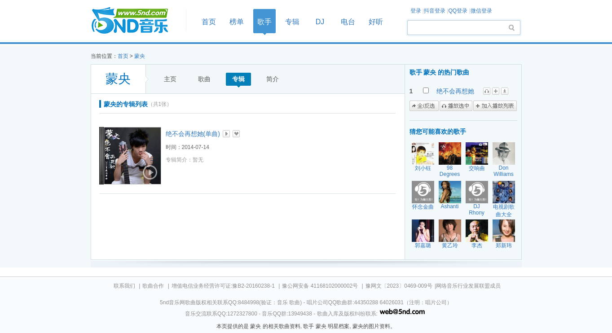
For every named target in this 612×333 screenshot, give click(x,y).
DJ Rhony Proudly (476, 212)
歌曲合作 (153, 286)
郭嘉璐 (423, 245)
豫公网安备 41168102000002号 (320, 286)
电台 (348, 22)
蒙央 (139, 56)
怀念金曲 (423, 207)
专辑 (292, 22)
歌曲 (204, 79)
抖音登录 (434, 11)
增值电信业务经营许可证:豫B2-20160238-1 (223, 286)
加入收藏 (236, 133)
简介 (272, 79)
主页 (170, 79)
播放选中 (456, 106)
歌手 (264, 22)
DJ (320, 22)
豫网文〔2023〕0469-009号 (398, 286)
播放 (226, 133)
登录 (415, 11)
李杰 (476, 245)
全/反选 (424, 106)
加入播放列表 (495, 106)
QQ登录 (457, 11)
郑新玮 (504, 245)
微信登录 (481, 11)
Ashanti (449, 206)
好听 (376, 22)
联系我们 (124, 286)
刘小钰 (423, 168)
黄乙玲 (450, 245)
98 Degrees (450, 171)
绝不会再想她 (455, 91)
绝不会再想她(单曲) (193, 133)
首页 (136, 21)
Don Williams (503, 171)
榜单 (236, 22)
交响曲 (477, 168)
